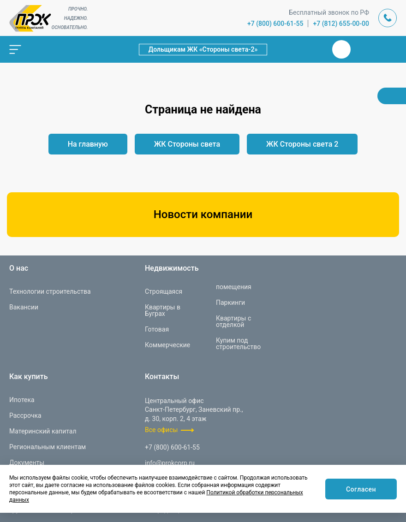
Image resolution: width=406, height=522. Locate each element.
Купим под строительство (238, 343)
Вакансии (23, 307)
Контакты (162, 376)
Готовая (157, 329)
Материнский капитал (43, 431)
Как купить (28, 376)
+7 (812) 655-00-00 (341, 23)
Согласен (361, 489)
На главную (88, 144)
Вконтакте (341, 49)
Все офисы (161, 429)
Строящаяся (163, 291)
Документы (26, 462)
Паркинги (230, 302)
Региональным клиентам (47, 447)
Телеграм (363, 49)
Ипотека (22, 399)
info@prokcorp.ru (170, 463)
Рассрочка (25, 415)
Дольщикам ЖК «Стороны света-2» (203, 49)
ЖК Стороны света (187, 144)
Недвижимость (171, 268)
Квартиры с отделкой (233, 321)
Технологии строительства (50, 291)
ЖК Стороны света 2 (302, 144)
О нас (18, 268)
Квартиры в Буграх (162, 310)
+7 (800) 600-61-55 (275, 23)
